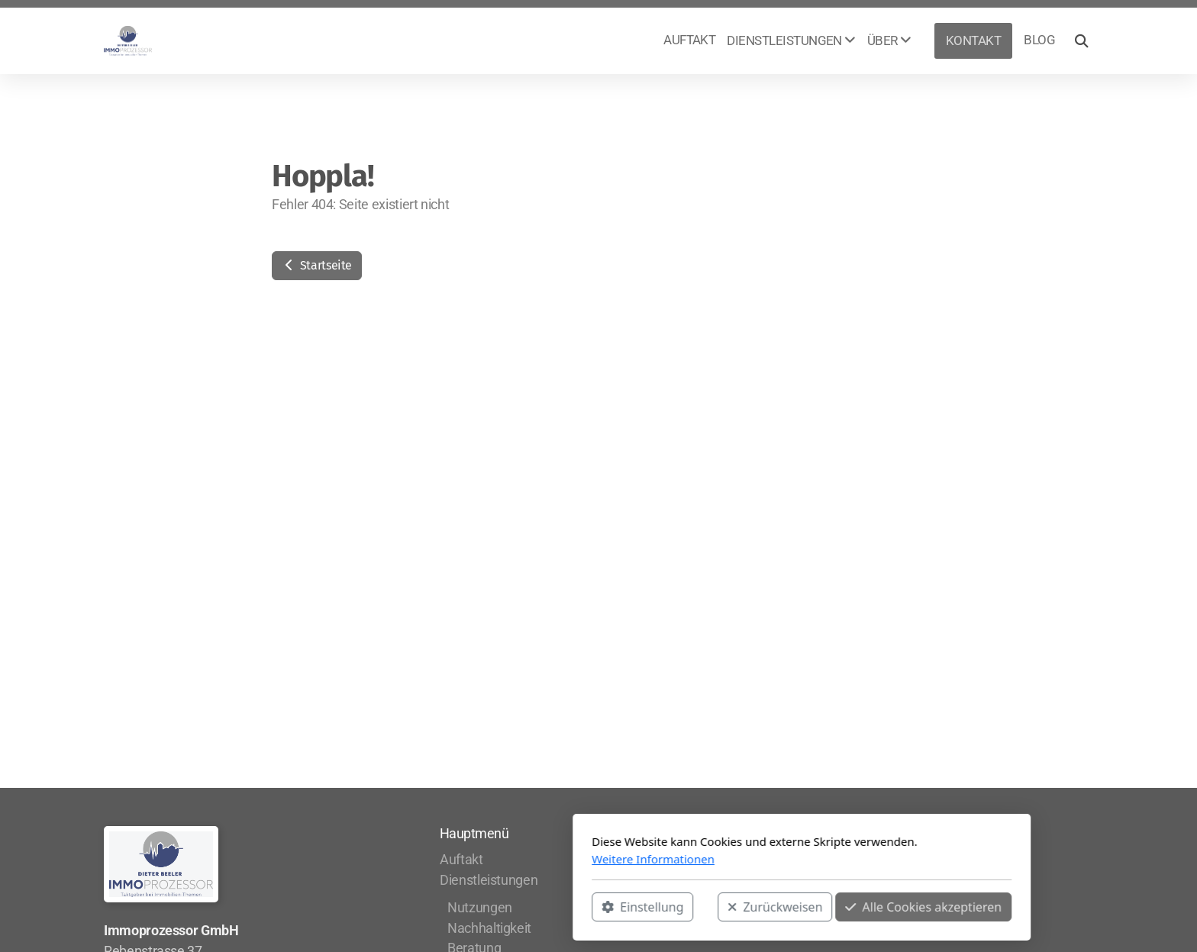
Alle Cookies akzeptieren (720, 907)
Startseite (317, 265)
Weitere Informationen (450, 858)
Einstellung (439, 907)
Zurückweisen (571, 907)
